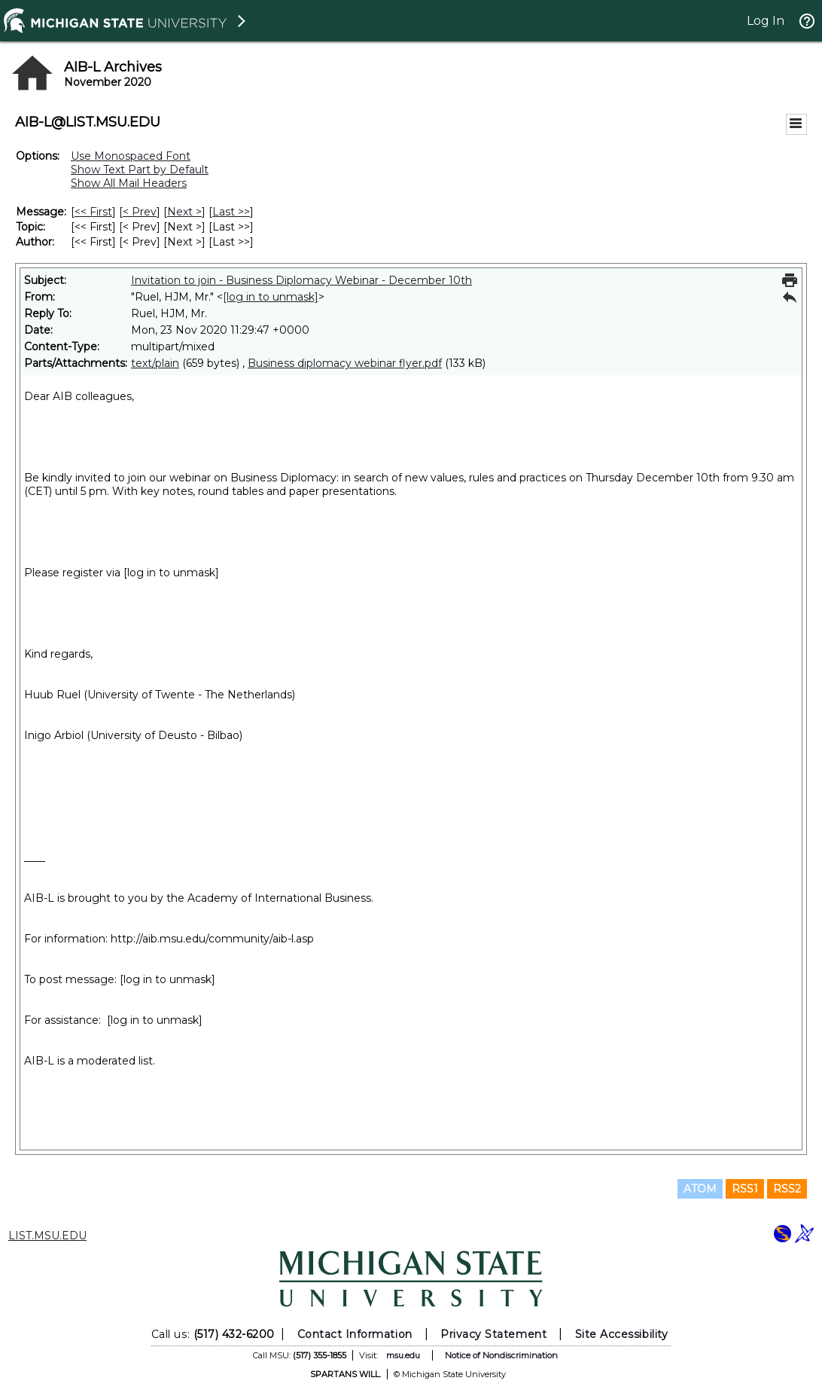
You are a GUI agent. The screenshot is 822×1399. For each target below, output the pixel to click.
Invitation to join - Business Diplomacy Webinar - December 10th (301, 280)
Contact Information (355, 1334)
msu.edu (403, 1355)
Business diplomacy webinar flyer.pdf (345, 363)
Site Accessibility (621, 1334)
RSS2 (787, 1189)
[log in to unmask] (270, 297)
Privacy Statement (493, 1334)
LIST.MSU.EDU (47, 1235)
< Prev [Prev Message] (140, 211)
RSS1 (745, 1189)
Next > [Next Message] (184, 211)
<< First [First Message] (93, 211)
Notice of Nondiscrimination (501, 1355)
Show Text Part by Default (140, 169)
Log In (765, 21)
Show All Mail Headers (129, 183)
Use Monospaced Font (130, 156)
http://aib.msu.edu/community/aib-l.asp (212, 938)
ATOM (700, 1189)
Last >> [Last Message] (231, 211)
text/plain (155, 363)
